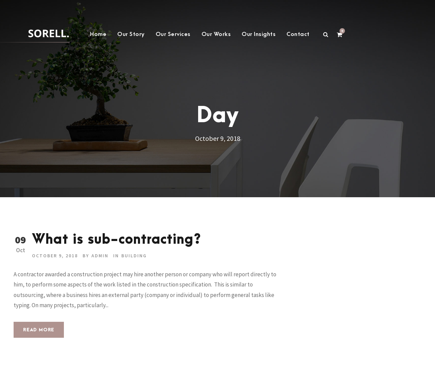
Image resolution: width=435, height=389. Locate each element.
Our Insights (259, 34)
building (134, 256)
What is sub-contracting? (116, 240)
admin (99, 256)
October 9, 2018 (55, 256)
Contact (298, 34)
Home (98, 34)
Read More (38, 329)
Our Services (173, 34)
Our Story (131, 34)
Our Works (216, 34)
